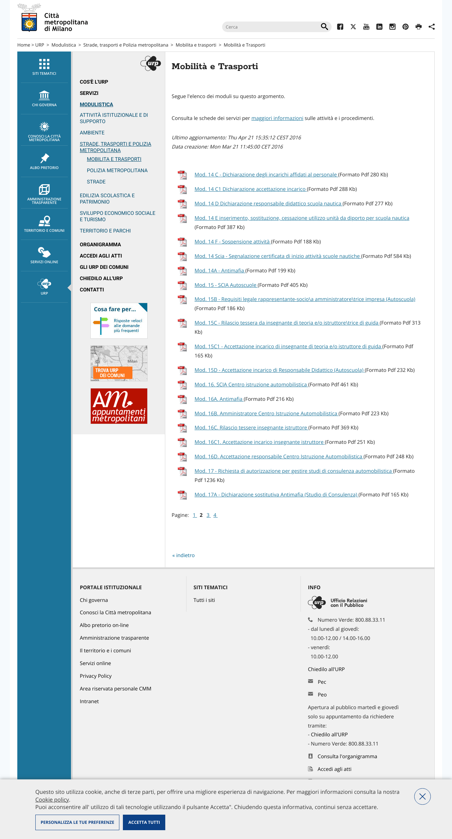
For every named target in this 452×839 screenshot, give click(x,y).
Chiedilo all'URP (101, 279)
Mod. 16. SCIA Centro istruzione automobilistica (251, 384)
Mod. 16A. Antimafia (219, 399)
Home (23, 45)
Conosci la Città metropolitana (44, 132)
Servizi (89, 93)
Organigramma (100, 245)
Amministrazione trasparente (44, 194)
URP (39, 45)
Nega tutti (422, 796)
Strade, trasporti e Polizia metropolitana (125, 45)
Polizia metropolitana (117, 171)
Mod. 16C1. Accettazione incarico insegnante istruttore (260, 442)
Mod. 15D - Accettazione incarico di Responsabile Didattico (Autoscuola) (280, 370)
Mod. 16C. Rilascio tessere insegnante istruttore (251, 427)
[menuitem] (44, 67)
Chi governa (94, 600)
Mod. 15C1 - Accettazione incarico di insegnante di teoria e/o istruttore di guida (288, 346)
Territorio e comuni (44, 224)
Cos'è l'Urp (94, 82)
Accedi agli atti (101, 256)
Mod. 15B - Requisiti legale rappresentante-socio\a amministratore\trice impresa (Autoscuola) (305, 299)
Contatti (92, 290)
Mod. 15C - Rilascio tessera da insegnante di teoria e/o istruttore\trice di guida (287, 323)
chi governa (44, 99)
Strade (96, 182)
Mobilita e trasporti (196, 45)
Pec (322, 682)
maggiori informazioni (277, 118)
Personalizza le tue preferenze (77, 822)
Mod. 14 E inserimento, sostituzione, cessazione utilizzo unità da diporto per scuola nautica (302, 218)
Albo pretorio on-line (104, 625)
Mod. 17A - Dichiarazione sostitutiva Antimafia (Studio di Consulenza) (276, 494)
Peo (322, 695)
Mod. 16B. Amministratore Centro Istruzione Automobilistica (267, 413)
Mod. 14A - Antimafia (220, 270)
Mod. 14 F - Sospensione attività (233, 242)
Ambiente (92, 133)
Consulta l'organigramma (347, 756)
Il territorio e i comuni (105, 650)
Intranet (89, 701)
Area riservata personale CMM (115, 689)
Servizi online (44, 256)
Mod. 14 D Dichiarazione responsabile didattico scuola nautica (269, 203)
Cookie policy (52, 799)
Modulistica (64, 45)
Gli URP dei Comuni (104, 267)
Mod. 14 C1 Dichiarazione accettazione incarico (251, 189)
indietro (185, 555)
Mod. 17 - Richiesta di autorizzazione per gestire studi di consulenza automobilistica (294, 471)
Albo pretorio (44, 161)
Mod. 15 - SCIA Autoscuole (226, 285)
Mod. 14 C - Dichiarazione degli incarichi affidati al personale (266, 174)
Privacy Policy (96, 676)
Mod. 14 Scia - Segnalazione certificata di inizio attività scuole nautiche (278, 256)
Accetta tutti (144, 822)
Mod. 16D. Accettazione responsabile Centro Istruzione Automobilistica (279, 456)
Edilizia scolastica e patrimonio (107, 199)
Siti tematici (44, 67)
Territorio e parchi (105, 231)
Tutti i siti (204, 600)
